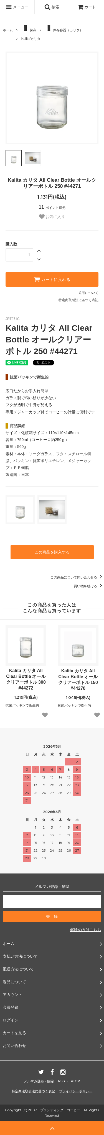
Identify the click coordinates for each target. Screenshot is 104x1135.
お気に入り (52, 216)
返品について (88, 293)
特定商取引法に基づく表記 (78, 300)
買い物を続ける (89, 586)
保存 (28, 28)
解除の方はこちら (85, 930)
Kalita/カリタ (30, 39)
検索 (51, 7)
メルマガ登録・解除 (39, 1081)
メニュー (17, 7)
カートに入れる (52, 279)
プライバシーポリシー (75, 1091)
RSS (61, 1081)
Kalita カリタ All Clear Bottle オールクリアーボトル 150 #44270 (78, 679)
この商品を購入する (52, 552)
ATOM (75, 1081)
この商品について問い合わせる (77, 577)
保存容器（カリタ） (64, 28)
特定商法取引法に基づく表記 (33, 1091)
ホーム (8, 30)
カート (86, 7)
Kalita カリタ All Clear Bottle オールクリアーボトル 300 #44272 (26, 679)
